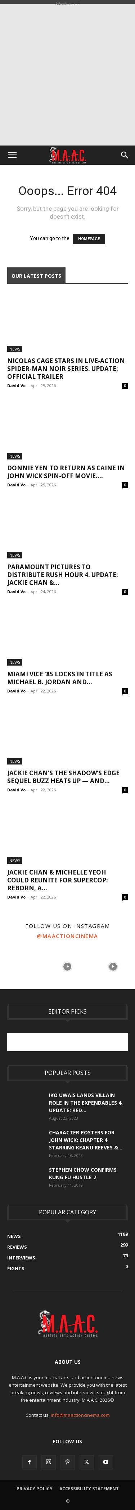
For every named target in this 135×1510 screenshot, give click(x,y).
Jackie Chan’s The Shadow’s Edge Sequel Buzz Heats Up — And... (63, 777)
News (14, 349)
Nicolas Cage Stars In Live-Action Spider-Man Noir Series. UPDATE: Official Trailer (66, 369)
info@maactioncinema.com (80, 1415)
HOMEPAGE (89, 239)
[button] (12, 155)
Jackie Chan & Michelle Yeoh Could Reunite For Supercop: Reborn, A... (57, 880)
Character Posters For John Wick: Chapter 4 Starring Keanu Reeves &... (85, 1140)
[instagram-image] (22, 966)
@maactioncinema (67, 935)
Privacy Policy (35, 1489)
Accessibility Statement (89, 1489)
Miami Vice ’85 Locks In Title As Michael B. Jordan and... (59, 678)
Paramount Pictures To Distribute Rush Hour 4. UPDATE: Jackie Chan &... (62, 575)
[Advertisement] (67, 75)
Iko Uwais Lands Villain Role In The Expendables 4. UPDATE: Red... (86, 1103)
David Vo (16, 385)
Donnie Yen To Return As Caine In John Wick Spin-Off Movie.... (66, 472)
